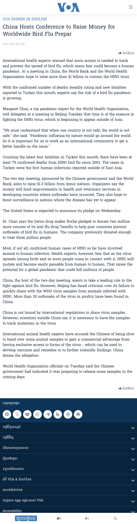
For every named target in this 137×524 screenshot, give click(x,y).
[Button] (126, 53)
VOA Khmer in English (25, 19)
